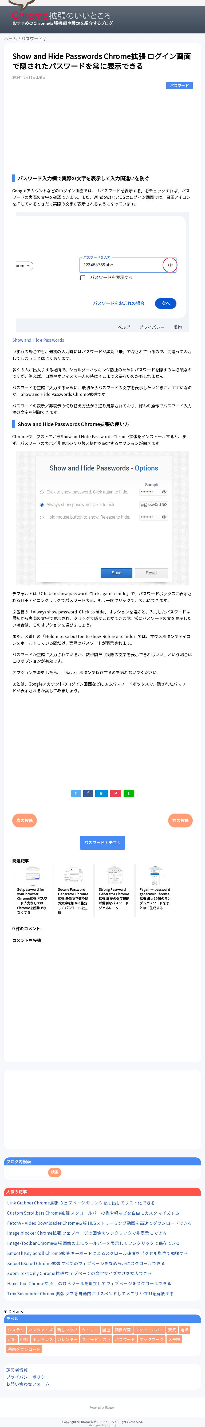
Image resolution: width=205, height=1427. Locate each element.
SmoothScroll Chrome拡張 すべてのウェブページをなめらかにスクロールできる (86, 1263)
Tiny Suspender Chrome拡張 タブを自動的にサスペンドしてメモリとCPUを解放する (90, 1293)
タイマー (90, 1329)
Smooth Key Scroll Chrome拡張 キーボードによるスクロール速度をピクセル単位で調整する (97, 1253)
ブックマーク (151, 1339)
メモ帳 (174, 1339)
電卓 (184, 1329)
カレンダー (67, 1339)
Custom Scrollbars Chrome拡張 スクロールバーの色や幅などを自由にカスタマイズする (93, 1213)
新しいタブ (67, 1329)
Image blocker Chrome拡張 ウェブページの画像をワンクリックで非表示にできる (87, 1233)
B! (102, 793)
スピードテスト (96, 1339)
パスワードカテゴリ (102, 842)
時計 (12, 1339)
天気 (172, 1329)
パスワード (179, 85)
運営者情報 (17, 1370)
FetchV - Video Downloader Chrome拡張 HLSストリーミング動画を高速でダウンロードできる (99, 1223)
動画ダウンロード (24, 1349)
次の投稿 (24, 820)
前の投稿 (180, 820)
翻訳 (24, 1339)
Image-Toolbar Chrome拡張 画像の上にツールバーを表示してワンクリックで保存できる (93, 1243)
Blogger (110, 1407)
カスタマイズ (40, 1329)
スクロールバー (149, 1329)
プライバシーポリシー (28, 1377)
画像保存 (123, 1329)
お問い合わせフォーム (28, 1384)
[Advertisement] (102, 131)
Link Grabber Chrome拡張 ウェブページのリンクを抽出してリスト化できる (81, 1203)
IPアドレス (43, 1339)
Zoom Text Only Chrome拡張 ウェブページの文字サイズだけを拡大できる (79, 1273)
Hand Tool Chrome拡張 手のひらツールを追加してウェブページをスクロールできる (89, 1283)
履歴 (106, 1329)
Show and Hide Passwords (38, 340)
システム (16, 1329)
